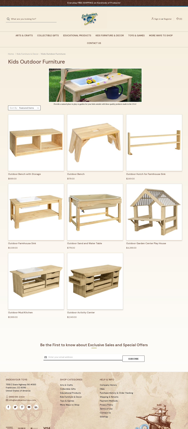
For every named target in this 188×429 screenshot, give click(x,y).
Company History (108, 377)
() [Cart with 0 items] (179, 16)
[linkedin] (36, 399)
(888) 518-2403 (17, 389)
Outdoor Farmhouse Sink (22, 237)
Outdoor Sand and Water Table (84, 237)
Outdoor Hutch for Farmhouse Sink (146, 168)
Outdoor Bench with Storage (24, 168)
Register (168, 16)
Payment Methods (109, 393)
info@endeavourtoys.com (22, 392)
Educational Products (77, 29)
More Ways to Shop (161, 29)
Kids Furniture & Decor (110, 29)
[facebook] (8, 399)
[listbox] (29, 102)
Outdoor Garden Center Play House (146, 237)
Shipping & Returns (109, 389)
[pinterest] (22, 399)
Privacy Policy (106, 397)
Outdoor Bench (76, 168)
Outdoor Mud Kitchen (20, 306)
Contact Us (94, 37)
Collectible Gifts (48, 29)
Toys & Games (136, 29)
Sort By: (13, 102)
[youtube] (29, 399)
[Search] (9, 16)
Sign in (157, 16)
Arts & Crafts (24, 29)
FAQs (102, 381)
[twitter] (15, 399)
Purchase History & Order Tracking (116, 385)
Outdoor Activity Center (81, 306)
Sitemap (104, 409)
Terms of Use (106, 401)
